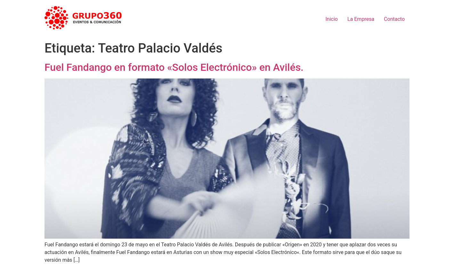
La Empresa (360, 19)
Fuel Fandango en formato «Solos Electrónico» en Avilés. (174, 67)
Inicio (332, 19)
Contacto (394, 19)
